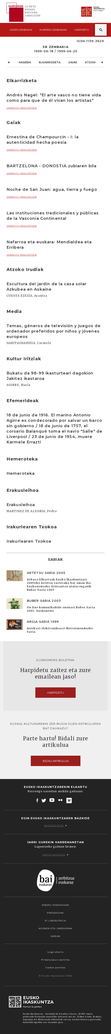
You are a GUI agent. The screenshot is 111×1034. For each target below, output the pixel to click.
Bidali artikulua (56, 761)
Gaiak (72, 62)
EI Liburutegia (55, 920)
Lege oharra (55, 952)
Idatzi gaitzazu (55, 854)
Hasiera (25, 62)
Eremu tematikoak (55, 905)
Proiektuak (55, 912)
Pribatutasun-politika (55, 959)
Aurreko (53, 29)
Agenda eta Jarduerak (55, 928)
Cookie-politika (56, 967)
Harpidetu (81, 29)
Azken (21, 29)
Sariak (55, 936)
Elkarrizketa (49, 62)
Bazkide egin (55, 825)
